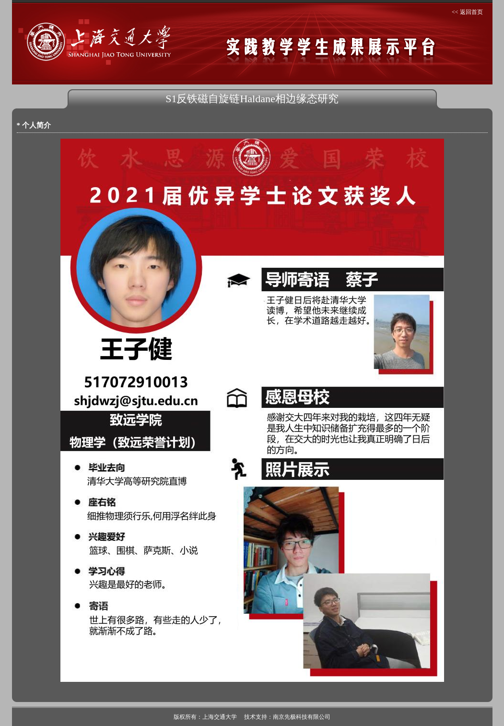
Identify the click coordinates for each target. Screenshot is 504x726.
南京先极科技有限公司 (301, 717)
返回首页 (471, 12)
